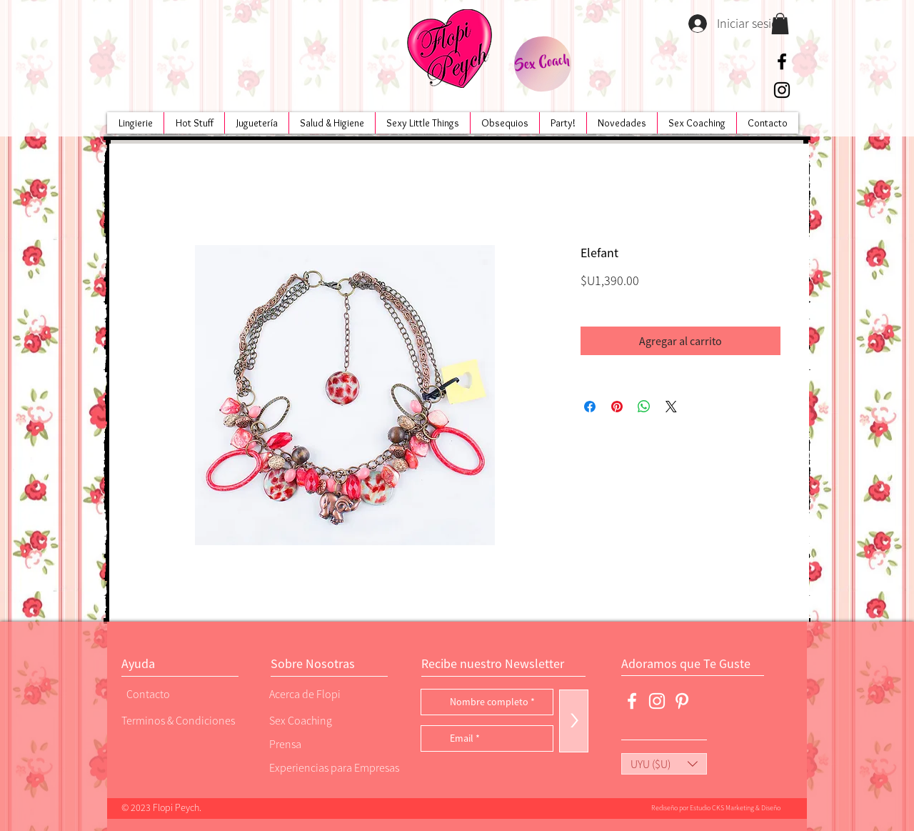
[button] (780, 23)
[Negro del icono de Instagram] (782, 90)
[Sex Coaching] (329, 720)
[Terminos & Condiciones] (178, 720)
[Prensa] (317, 743)
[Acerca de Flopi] (317, 693)
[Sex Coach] (542, 64)
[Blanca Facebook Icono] (632, 701)
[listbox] (664, 764)
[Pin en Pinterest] (617, 406)
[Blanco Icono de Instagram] (657, 701)
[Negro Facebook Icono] (782, 61)
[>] (573, 721)
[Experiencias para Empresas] (332, 767)
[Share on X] (671, 406)
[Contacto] (174, 693)
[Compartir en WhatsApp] (644, 406)
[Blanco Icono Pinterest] (682, 701)
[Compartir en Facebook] (589, 406)
